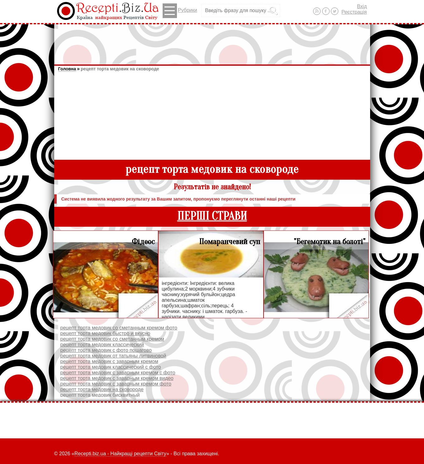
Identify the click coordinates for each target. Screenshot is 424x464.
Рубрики (180, 10)
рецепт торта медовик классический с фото (110, 367)
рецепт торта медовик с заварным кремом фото (115, 383)
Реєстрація (354, 12)
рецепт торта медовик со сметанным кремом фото (118, 327)
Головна (67, 68)
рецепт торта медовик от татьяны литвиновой (113, 355)
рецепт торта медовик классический (102, 344)
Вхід (362, 6)
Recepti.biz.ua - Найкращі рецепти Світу (120, 453)
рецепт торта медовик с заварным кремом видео (117, 378)
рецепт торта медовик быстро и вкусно (105, 333)
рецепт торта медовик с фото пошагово (106, 350)
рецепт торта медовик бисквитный (100, 395)
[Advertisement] (212, 41)
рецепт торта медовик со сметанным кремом (112, 339)
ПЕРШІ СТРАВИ (212, 216)
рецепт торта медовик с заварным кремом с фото (117, 372)
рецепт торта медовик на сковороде (120, 68)
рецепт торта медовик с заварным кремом (109, 361)
